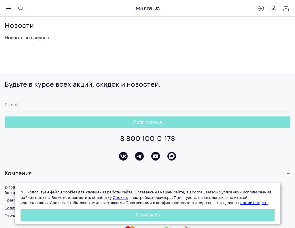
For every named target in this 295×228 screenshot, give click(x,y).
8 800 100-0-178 (147, 138)
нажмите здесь (253, 203)
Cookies (120, 197)
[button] (147, 173)
